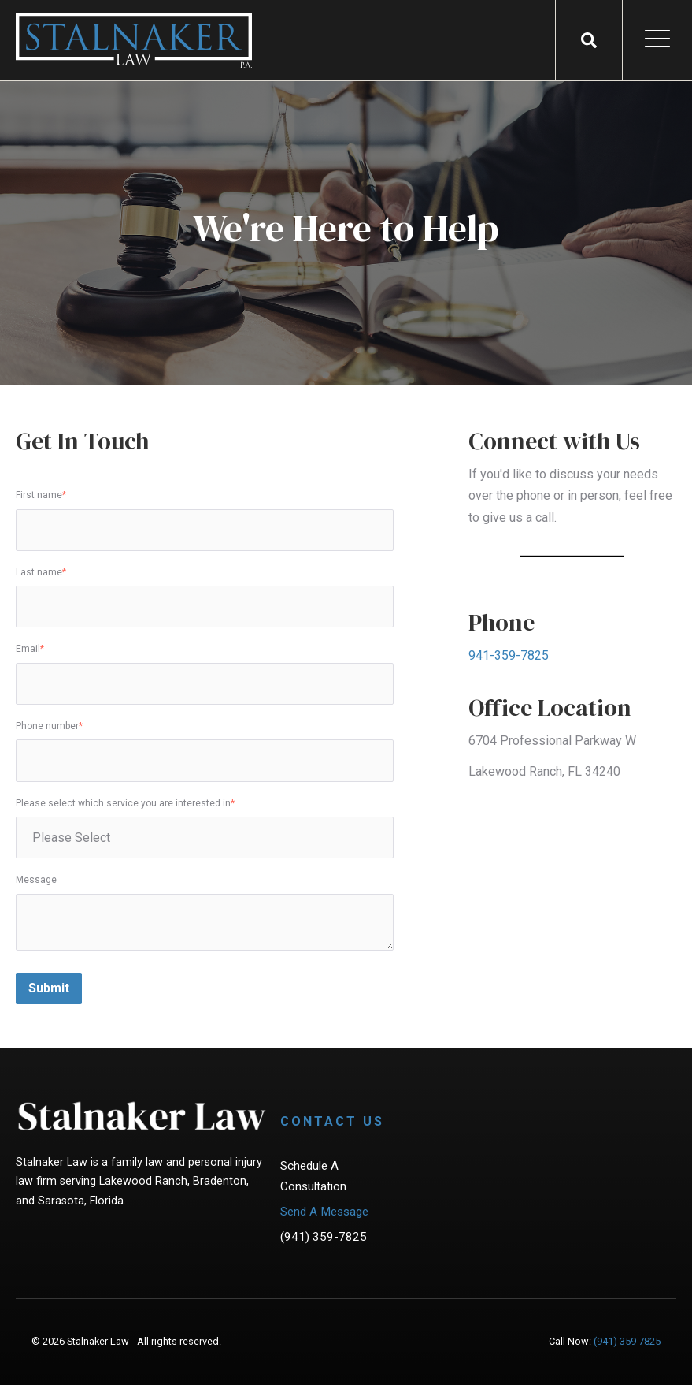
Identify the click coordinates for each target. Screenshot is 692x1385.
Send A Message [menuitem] (324, 1211)
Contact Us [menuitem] (332, 1121)
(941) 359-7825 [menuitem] (323, 1237)
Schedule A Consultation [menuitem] (313, 1176)
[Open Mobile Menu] (657, 40)
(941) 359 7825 (627, 1341)
